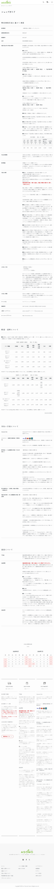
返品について (4, 871)
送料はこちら (47, 130)
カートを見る (38, 873)
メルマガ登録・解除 (22, 866)
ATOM (23, 868)
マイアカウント (39, 866)
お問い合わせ (38, 875)
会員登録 (37, 868)
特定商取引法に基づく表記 (7, 875)
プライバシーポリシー (6, 878)
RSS (19, 868)
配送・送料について (5, 868)
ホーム (2, 5)
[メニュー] (52, 2)
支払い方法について (5, 873)
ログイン (37, 871)
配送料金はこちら (6, 736)
